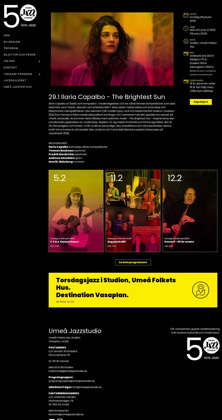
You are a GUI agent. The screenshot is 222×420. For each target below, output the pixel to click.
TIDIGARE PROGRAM (22, 74)
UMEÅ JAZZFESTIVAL (18, 87)
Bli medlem (12, 42)
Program (11, 48)
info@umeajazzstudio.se (87, 387)
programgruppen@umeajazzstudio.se (72, 381)
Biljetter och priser (20, 54)
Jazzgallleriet (15, 80)
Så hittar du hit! (65, 302)
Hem (7, 35)
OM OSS (22, 61)
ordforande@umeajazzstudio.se (68, 371)
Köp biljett (201, 102)
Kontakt (10, 67)
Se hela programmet (133, 262)
